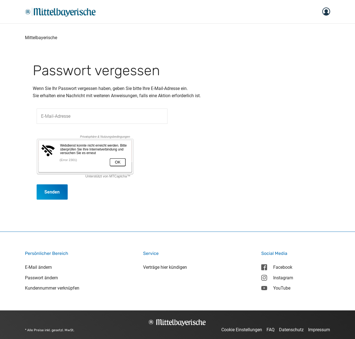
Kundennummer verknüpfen (52, 288)
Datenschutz (291, 329)
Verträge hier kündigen (165, 267)
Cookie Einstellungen (241, 329)
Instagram (277, 278)
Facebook (276, 267)
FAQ (271, 329)
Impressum (319, 329)
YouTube (275, 288)
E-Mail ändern (38, 267)
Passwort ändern (41, 277)
